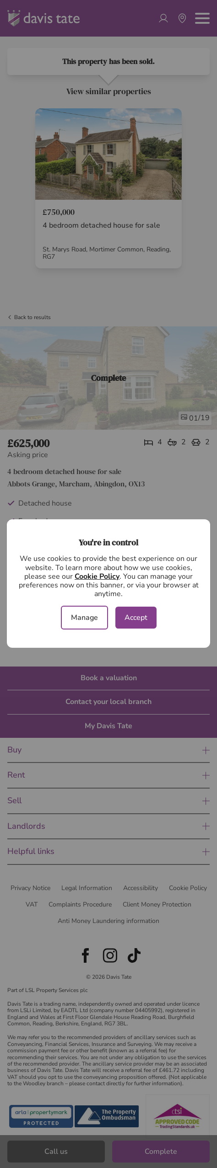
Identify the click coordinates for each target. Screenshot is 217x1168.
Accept (136, 618)
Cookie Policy (97, 576)
